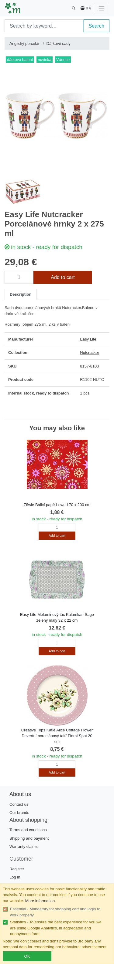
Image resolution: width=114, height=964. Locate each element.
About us (20, 794)
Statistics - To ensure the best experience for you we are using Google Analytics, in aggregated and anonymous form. (56, 928)
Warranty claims (23, 846)
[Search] (44, 25)
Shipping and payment (29, 838)
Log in (14, 877)
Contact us (18, 804)
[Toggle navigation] (101, 8)
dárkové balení (20, 59)
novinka (44, 59)
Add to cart (63, 277)
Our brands (19, 812)
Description (21, 294)
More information (40, 901)
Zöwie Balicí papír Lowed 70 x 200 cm (57, 504)
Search (97, 26)
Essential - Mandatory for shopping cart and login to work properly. (55, 912)
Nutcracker (89, 352)
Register (16, 869)
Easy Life (88, 339)
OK (27, 956)
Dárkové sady (59, 43)
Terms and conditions (28, 830)
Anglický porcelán (24, 43)
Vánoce (63, 59)
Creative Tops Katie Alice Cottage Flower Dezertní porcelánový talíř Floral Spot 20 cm (57, 736)
